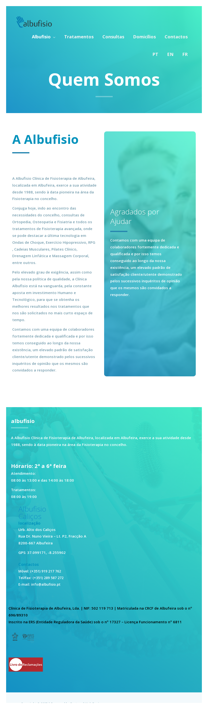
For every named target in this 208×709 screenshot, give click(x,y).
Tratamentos (79, 36)
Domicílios (144, 36)
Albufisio (41, 36)
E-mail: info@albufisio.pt (40, 584)
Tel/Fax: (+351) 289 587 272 (43, 577)
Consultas (113, 36)
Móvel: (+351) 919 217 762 (41, 571)
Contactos (176, 36)
